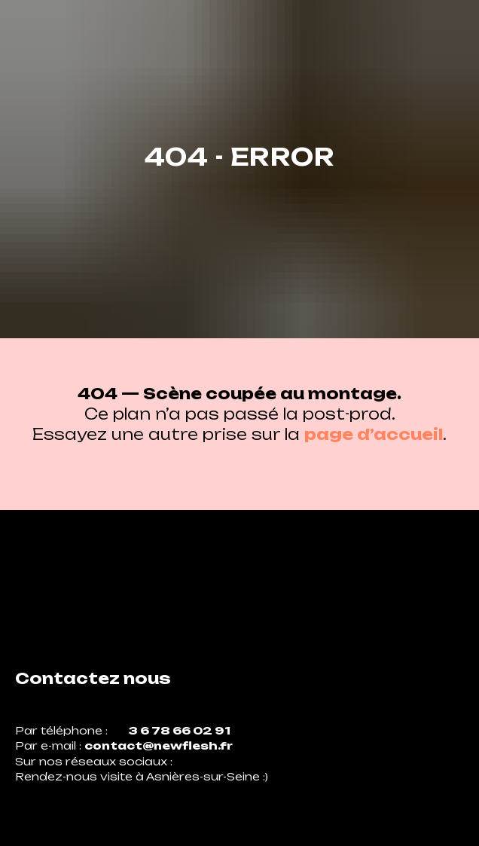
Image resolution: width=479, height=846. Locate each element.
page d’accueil (373, 434)
